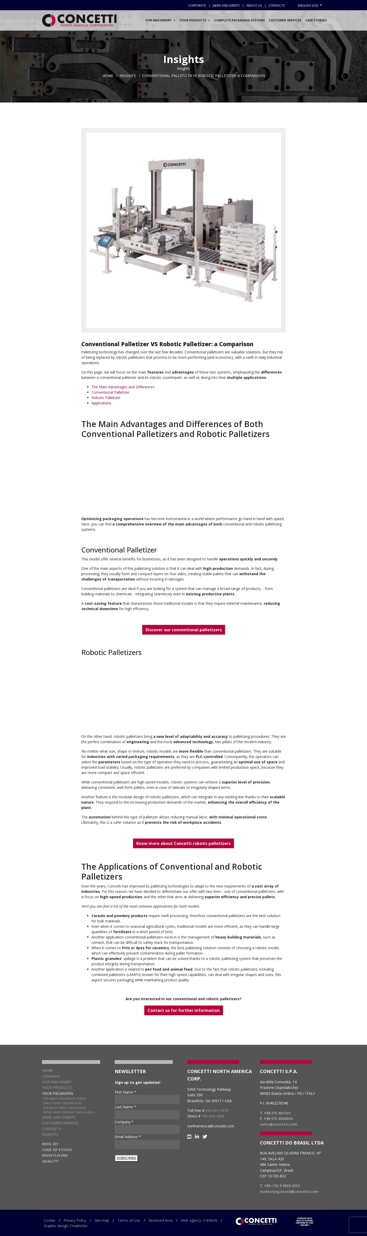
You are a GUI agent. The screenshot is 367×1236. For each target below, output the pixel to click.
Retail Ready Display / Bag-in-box (68, 1112)
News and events (226, 5)
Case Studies (316, 20)
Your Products (192, 20)
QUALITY (50, 1161)
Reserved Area (161, 1220)
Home (47, 1070)
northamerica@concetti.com (210, 1126)
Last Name (125, 1106)
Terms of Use (128, 1220)
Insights (50, 1134)
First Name (125, 1092)
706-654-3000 (213, 1116)
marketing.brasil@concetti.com (289, 1191)
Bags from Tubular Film (62, 1103)
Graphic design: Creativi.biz (65, 1225)
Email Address (128, 1136)
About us (254, 5)
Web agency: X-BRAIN (199, 1220)
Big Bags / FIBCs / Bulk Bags (64, 1108)
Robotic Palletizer (105, 397)
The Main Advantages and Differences (122, 386)
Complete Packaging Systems (239, 20)
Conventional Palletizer (110, 392)
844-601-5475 (216, 1110)
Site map (102, 1220)
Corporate (197, 5)
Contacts (277, 5)
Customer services (285, 20)
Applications (101, 403)
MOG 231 (50, 1143)
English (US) (308, 5)
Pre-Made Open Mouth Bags (64, 1098)
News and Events (58, 1117)
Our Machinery (158, 20)
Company (51, 1076)
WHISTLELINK (55, 1155)
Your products (57, 1087)
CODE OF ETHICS (57, 1149)
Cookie (49, 1220)
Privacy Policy (75, 1220)
